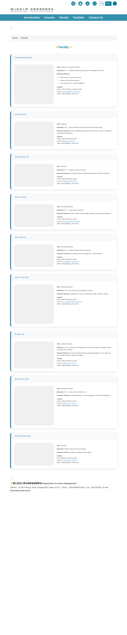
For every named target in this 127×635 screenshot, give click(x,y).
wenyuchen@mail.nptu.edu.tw (71, 289)
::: (70, 2)
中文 (102, 3)
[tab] (59, 63)
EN (108, 3)
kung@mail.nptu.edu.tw (69, 582)
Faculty (63, 17)
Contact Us (96, 17)
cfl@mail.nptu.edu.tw (68, 177)
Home (15, 81)
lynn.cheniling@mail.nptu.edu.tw (72, 387)
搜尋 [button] (115, 3)
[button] (16, 40)
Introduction (32, 17)
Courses (49, 17)
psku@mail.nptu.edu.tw (69, 463)
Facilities (78, 17)
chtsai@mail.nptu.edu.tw (69, 232)
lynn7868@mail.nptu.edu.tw (70, 346)
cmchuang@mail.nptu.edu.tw (71, 135)
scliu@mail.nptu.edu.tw (69, 525)
